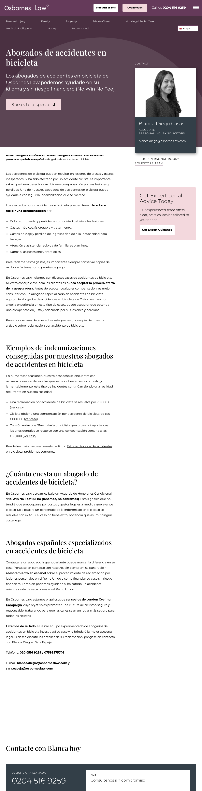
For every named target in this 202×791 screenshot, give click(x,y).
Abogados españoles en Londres (36, 155)
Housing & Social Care (145, 20)
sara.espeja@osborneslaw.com (29, 668)
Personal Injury (21, 20)
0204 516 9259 (174, 7)
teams (106, 8)
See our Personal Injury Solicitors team (157, 161)
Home (10, 155)
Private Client (107, 20)
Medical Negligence (24, 27)
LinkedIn (141, 148)
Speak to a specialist (33, 104)
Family (51, 20)
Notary (57, 27)
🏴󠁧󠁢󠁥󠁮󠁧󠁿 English (186, 28)
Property (77, 20)
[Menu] (196, 7)
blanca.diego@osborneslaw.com (162, 141)
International (80, 28)
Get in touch (134, 8)
